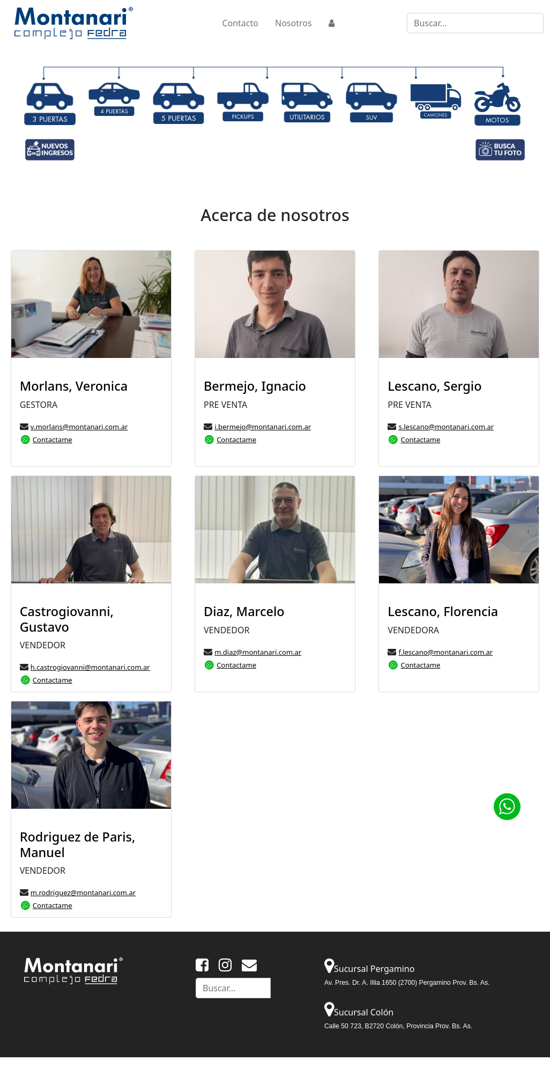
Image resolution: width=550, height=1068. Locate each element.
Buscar (290, 988)
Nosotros (293, 23)
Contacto (240, 23)
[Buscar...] (475, 23)
